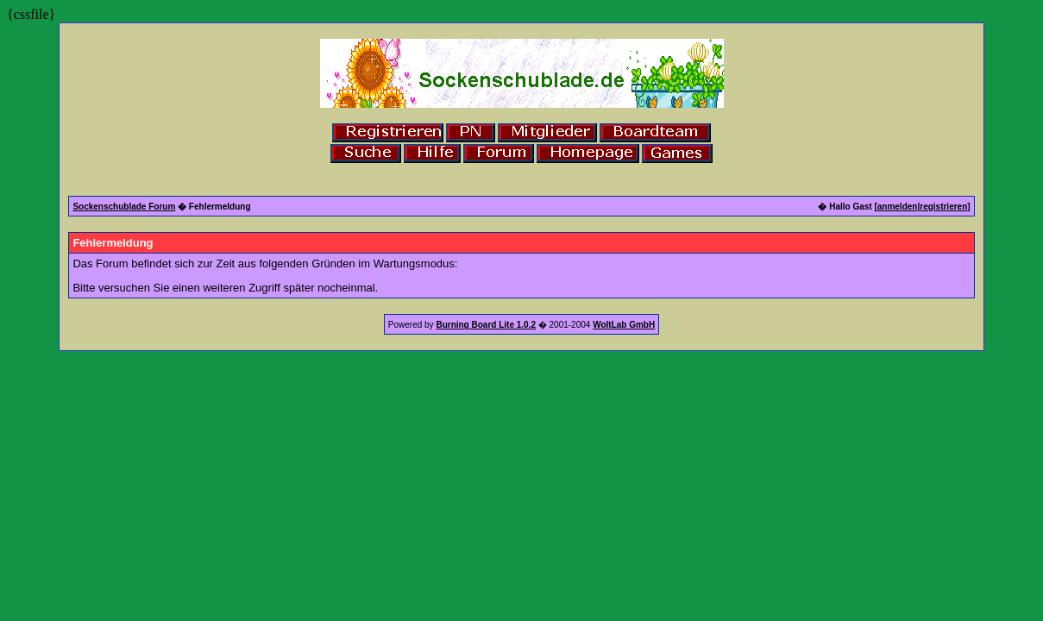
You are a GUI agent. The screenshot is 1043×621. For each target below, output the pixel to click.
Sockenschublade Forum (123, 206)
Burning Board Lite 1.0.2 (486, 324)
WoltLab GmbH (624, 324)
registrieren (943, 206)
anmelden (897, 206)
